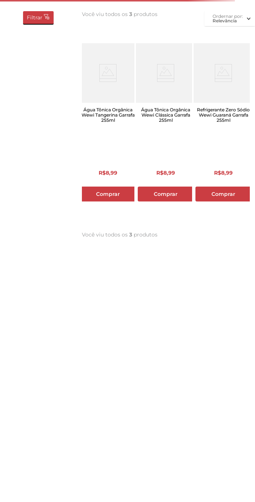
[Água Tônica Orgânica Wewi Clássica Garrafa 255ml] (166, 132)
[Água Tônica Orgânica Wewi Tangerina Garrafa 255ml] (108, 132)
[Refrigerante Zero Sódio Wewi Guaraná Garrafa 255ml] (223, 132)
